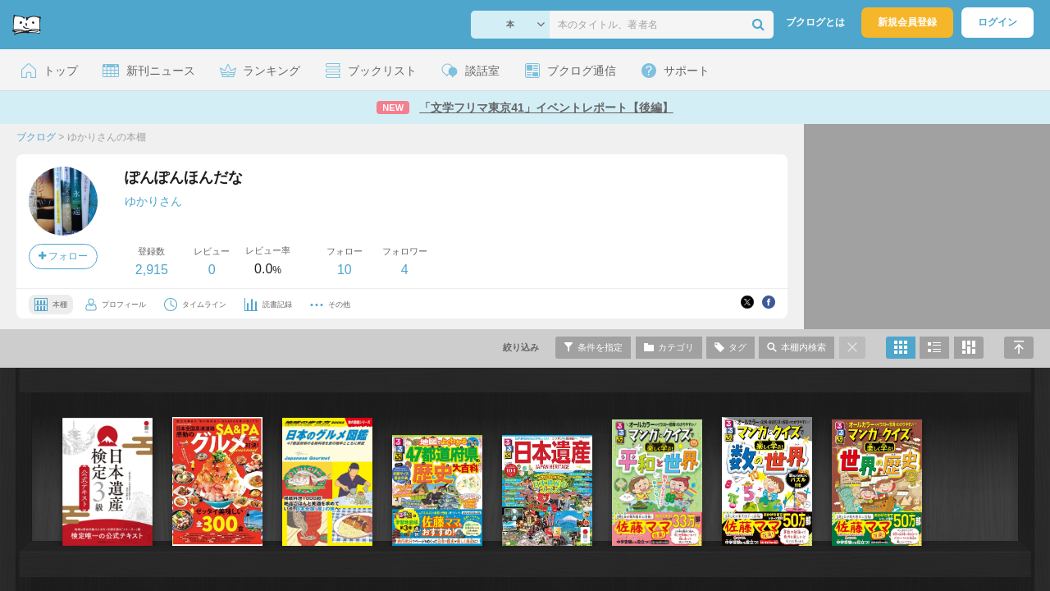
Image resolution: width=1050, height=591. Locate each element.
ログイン (997, 22)
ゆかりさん (153, 201)
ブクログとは (815, 22)
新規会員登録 (907, 22)
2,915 (151, 270)
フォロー (63, 256)
